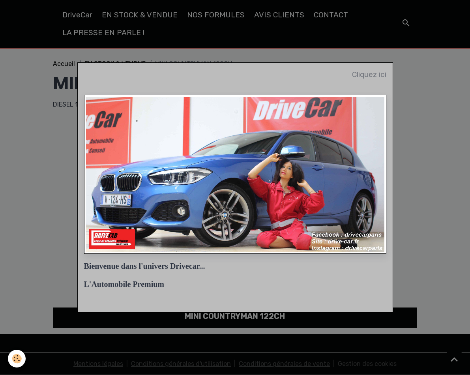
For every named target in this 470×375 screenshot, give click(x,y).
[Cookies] (17, 359)
